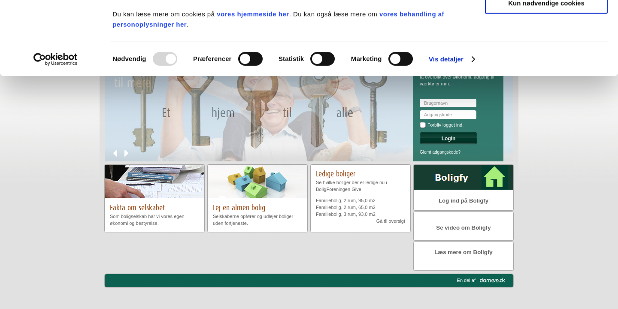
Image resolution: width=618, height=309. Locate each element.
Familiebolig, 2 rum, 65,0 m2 (346, 207)
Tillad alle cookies (546, 21)
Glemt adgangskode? (440, 152)
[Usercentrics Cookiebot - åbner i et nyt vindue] (55, 127)
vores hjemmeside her (253, 82)
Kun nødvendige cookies (546, 71)
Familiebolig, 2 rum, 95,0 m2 (346, 200)
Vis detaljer (446, 127)
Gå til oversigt (390, 221)
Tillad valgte (546, 46)
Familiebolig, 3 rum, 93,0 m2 (346, 214)
